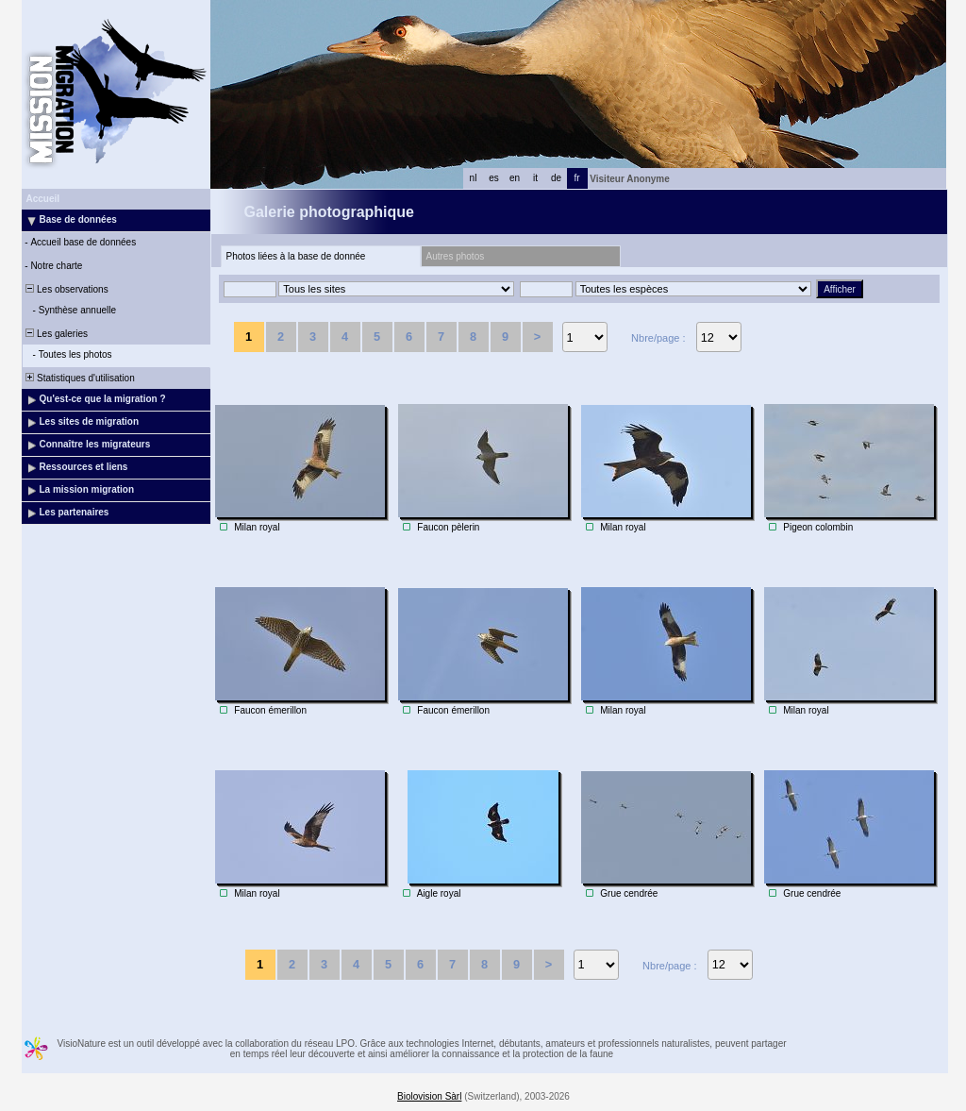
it (535, 178)
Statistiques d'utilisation (79, 378)
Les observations (66, 289)
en (514, 178)
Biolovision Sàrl (429, 1096)
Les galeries (56, 333)
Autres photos (455, 256)
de (556, 178)
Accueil (43, 199)
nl (473, 178)
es (494, 178)
